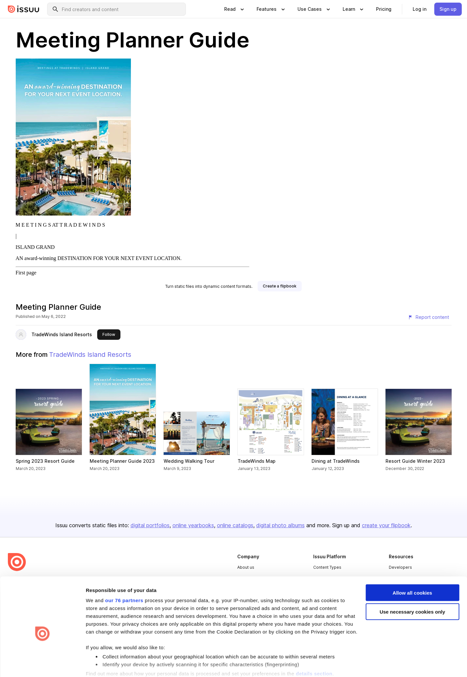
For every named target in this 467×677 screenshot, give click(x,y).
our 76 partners (124, 566)
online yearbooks (193, 525)
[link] (384, 9)
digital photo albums (280, 525)
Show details (101, 664)
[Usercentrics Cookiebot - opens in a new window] (42, 664)
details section (314, 639)
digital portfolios (150, 525)
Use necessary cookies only (412, 578)
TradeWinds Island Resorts (61, 334)
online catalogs (235, 525)
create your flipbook (386, 525)
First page (26, 272)
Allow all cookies (412, 559)
